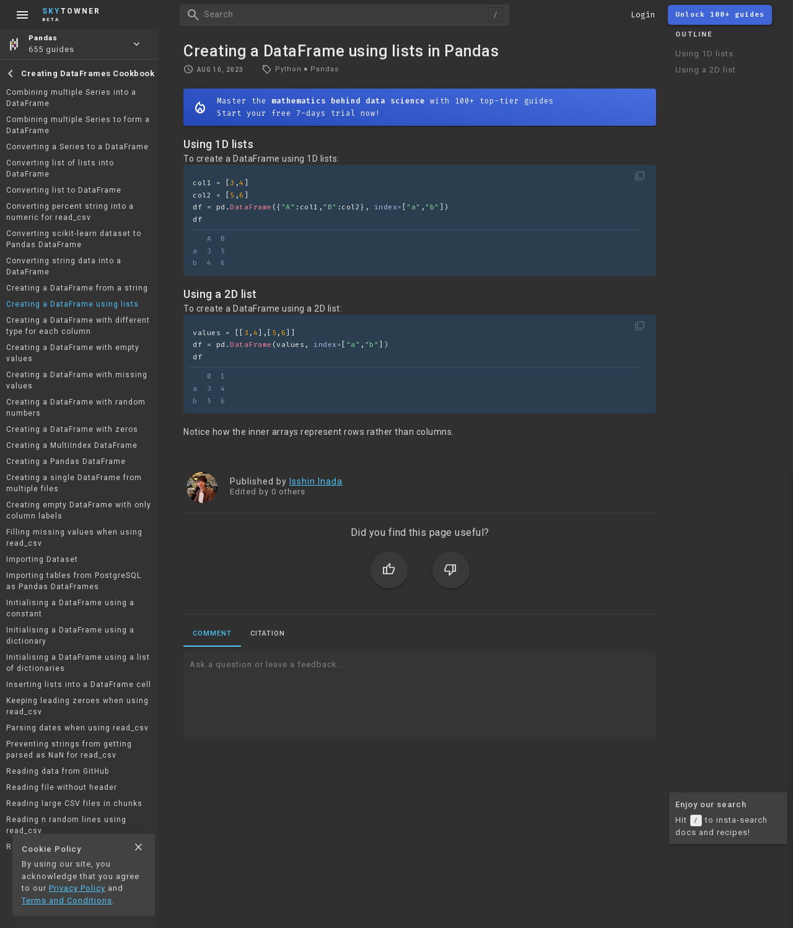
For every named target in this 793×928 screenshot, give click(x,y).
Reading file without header (61, 787)
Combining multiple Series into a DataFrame (71, 98)
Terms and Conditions (67, 900)
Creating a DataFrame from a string (77, 288)
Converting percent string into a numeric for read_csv (70, 212)
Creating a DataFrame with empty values (72, 353)
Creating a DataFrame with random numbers (76, 408)
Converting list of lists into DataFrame (60, 168)
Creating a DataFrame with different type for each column (78, 326)
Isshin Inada (316, 481)
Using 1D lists (704, 53)
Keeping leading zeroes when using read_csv (77, 706)
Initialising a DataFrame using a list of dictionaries (78, 663)
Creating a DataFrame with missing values (76, 380)
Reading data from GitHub (57, 771)
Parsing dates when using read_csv (77, 728)
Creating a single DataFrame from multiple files (74, 483)
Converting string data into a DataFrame (63, 266)
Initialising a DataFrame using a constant (70, 608)
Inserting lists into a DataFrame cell (78, 684)
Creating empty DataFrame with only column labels (78, 510)
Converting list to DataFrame (63, 190)
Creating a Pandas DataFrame (66, 461)
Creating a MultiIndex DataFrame (72, 445)
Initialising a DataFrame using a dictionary (70, 636)
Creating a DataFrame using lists (72, 304)
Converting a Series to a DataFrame (77, 146)
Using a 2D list (705, 69)
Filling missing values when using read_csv (74, 538)
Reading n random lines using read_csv (66, 825)
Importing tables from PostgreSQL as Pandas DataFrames (73, 581)
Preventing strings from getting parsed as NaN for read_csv (69, 749)
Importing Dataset (42, 559)
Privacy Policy (77, 888)
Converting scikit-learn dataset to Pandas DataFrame (73, 239)
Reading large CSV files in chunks (74, 803)
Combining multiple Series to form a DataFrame (78, 125)
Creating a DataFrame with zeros (72, 429)
